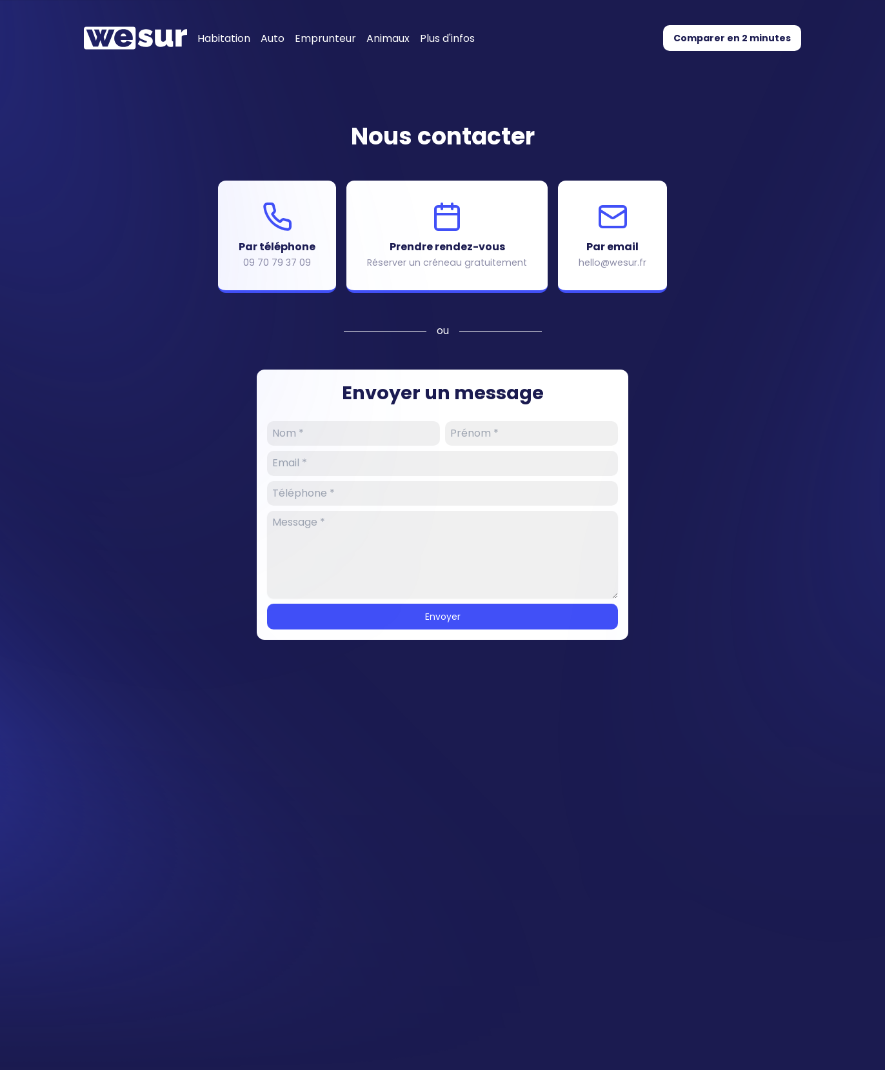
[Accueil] (135, 38)
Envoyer (443, 616)
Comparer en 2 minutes (732, 38)
